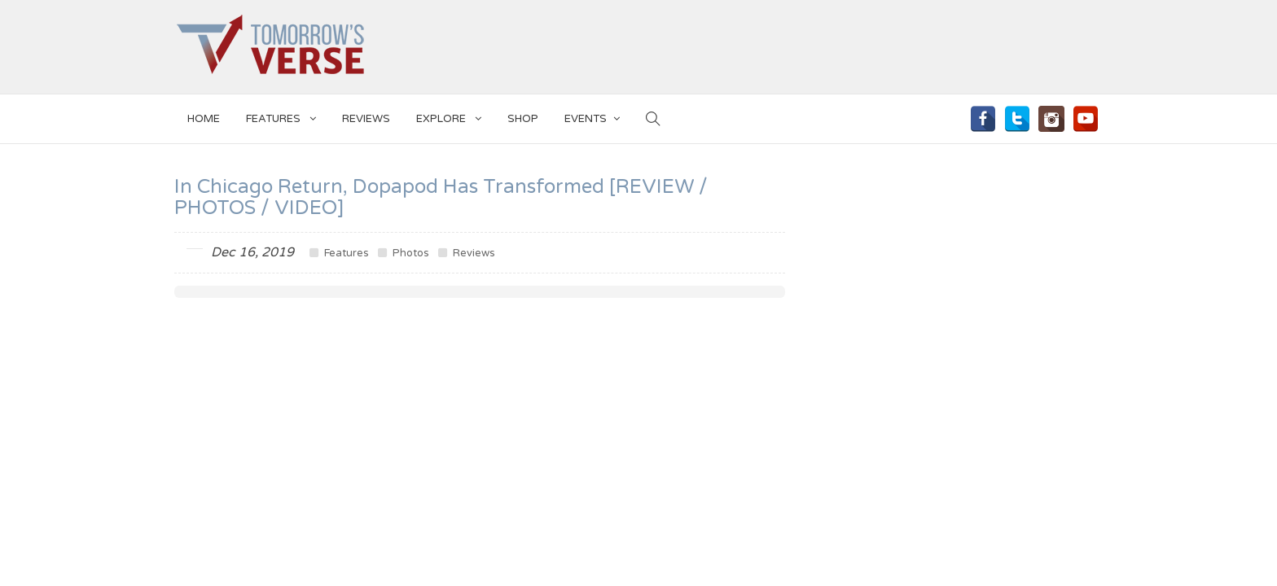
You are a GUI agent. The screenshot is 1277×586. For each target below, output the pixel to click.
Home (203, 118)
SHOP (522, 118)
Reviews (366, 118)
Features (281, 116)
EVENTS (592, 116)
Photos (403, 253)
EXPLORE (448, 116)
